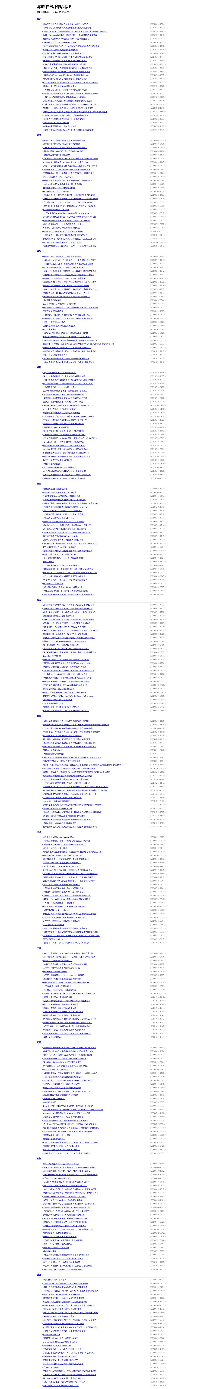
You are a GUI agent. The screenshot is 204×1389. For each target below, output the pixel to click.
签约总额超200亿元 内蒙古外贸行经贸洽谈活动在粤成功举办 (67, 776)
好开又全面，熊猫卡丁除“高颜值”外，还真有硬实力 (64, 119)
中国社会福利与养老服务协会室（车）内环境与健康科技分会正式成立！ (72, 732)
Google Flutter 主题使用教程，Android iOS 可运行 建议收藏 (66, 1113)
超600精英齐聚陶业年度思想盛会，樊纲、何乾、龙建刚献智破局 (69, 768)
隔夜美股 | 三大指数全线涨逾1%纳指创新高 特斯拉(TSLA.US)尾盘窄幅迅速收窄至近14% (78, 344)
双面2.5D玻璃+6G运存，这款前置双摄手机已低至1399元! (66, 453)
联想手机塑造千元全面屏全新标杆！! (58, 460)
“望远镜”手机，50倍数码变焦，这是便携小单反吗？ (64, 151)
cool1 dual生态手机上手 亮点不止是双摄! (59, 409)
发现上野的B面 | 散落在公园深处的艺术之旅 (61, 1386)
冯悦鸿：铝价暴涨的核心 (53, 750)
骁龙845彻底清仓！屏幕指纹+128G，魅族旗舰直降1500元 (66, 859)
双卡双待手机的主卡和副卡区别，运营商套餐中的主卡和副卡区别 (69, 652)
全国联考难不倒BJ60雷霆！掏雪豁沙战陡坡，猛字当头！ (66, 507)
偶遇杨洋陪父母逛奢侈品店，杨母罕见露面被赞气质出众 (66, 286)
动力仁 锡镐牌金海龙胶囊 (53, 754)
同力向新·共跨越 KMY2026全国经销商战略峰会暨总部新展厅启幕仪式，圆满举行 (76, 790)
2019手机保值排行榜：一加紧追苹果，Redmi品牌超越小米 (66, 1208)
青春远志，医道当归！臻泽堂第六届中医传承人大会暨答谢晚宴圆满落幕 (72, 812)
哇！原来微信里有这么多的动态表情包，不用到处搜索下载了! (68, 384)
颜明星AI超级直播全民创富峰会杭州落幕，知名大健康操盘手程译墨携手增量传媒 (76, 725)
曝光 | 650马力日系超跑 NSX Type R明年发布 (61, 536)
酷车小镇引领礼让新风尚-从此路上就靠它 (60, 492)
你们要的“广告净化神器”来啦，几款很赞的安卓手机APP (65, 333)
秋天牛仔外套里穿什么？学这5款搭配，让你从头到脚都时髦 (67, 1266)
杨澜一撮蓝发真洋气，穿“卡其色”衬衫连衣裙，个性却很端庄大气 (69, 612)
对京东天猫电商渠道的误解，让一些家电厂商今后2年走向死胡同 (69, 993)
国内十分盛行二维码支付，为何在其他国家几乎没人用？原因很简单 (70, 308)
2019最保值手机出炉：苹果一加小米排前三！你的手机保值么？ (68, 671)
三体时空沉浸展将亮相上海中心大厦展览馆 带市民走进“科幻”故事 (69, 1375)
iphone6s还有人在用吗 (52, 656)
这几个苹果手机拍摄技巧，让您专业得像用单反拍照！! (65, 376)
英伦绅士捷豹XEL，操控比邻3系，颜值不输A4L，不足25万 (67, 525)
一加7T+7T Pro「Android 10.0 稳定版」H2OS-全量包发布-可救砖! (69, 416)
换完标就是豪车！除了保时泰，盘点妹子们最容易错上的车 (67, 533)
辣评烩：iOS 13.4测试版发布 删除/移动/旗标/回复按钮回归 (66, 899)
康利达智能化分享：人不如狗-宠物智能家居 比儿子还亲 (65, 1121)
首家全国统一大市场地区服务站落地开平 (59, 823)
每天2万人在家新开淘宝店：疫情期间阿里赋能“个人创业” (66, 1182)
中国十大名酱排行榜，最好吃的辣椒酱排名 (60, 1004)
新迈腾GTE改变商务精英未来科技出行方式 (60, 1095)
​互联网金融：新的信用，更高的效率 (57, 700)
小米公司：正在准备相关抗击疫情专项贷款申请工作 (64, 1331)
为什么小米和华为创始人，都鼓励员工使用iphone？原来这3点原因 (70, 1189)
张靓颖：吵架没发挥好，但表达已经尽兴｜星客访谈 (64, 278)
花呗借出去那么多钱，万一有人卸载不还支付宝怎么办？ (66, 649)
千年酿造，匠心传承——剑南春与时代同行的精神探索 (65, 90)
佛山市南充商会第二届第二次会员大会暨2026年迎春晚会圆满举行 (69, 743)
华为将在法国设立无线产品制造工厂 (57, 961)
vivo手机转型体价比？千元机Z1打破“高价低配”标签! (64, 446)
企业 (39, 716)
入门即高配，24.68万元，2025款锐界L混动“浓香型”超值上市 (67, 101)
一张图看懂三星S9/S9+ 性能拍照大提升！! (60, 387)
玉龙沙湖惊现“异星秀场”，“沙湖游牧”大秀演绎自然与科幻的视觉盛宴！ (72, 46)
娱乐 (39, 251)
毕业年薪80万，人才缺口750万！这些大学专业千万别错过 (66, 1153)
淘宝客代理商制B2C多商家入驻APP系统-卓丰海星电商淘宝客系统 (69, 217)
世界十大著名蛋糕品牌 (52, 1037)
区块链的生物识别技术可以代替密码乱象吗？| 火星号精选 (66, 221)
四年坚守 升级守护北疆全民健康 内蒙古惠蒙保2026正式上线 (67, 24)
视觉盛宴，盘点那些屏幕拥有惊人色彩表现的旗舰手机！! (66, 398)
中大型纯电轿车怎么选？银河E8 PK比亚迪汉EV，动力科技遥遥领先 (70, 83)
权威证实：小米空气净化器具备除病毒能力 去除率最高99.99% (68, 1051)
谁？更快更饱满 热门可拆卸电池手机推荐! (60, 467)
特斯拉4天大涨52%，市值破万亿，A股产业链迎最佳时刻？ (67, 348)
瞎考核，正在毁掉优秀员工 (54, 1139)
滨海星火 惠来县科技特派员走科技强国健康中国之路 (64, 816)
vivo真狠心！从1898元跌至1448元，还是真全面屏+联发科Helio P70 (70, 573)
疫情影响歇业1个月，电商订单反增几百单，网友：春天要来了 (68, 569)
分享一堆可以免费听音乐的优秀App (57, 1244)
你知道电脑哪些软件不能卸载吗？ (57, 155)
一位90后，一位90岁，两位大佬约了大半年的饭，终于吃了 (67, 315)
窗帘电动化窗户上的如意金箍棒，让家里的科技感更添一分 (67, 1091)
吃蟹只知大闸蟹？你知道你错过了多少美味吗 (61, 1015)
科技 (39, 367)
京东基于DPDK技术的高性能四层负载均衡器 (61, 1146)
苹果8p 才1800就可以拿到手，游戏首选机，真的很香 (64, 1197)
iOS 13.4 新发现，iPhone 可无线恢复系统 (59, 547)
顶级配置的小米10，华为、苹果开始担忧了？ (61, 1338)
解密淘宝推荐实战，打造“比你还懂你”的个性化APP (64, 224)
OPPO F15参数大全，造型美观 (55, 1070)
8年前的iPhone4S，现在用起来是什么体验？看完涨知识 (65, 1066)
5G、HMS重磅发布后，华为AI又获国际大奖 (61, 645)
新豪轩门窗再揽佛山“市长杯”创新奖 (57, 809)
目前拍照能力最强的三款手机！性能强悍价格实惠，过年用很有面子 (70, 159)
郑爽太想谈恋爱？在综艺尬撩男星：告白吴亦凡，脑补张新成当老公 (70, 289)
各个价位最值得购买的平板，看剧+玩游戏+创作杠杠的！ (66, 1218)
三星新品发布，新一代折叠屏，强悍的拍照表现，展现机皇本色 (68, 173)
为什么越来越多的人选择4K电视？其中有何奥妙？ (63, 184)
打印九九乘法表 (49, 329)
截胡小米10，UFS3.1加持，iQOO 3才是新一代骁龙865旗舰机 (67, 1055)
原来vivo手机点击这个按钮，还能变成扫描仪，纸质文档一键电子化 (70, 874)
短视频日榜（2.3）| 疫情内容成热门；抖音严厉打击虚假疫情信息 (69, 195)
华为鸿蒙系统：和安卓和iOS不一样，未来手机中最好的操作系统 (69, 957)
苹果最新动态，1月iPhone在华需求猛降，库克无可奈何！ (66, 293)
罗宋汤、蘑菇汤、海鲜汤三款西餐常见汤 (59, 1008)
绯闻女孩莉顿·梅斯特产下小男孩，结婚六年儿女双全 (64, 267)
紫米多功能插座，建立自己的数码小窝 (58, 689)
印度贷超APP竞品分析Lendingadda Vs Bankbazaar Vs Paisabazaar (68, 696)
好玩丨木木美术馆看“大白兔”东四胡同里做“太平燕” (64, 1382)
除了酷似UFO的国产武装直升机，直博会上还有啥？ (64, 1378)
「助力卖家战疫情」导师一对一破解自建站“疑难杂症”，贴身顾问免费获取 (73, 1110)
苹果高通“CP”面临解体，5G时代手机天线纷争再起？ (64, 845)
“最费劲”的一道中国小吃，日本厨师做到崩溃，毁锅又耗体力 (67, 1023)
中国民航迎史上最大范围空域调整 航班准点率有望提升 (65, 235)
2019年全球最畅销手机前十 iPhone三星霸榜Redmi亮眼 (65, 1059)
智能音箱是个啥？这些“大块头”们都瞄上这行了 (62, 1349)
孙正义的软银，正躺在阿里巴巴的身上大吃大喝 (62, 855)
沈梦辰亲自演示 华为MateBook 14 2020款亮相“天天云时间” (66, 297)
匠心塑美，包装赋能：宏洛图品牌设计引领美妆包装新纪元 (67, 739)
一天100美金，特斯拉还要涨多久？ (57, 986)
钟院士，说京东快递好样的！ (55, 322)
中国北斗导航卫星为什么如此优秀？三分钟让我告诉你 (65, 1302)
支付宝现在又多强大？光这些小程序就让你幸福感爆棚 (65, 964)
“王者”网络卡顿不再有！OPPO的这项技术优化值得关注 (65, 685)
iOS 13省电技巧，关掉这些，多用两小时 (59, 304)
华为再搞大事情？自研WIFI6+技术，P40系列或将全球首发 (66, 1171)
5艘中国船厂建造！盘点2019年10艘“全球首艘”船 (62, 587)
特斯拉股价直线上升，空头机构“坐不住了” (60, 1360)
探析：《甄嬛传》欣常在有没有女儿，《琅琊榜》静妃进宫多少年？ (70, 271)
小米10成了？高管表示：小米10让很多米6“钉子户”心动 (65, 162)
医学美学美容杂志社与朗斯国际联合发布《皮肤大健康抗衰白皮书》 (70, 827)
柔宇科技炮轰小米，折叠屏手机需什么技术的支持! (63, 431)
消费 (39, 1042)
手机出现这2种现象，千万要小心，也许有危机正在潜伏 (65, 591)
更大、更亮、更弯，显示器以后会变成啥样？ (61, 885)
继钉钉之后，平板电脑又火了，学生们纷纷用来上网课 (65, 1222)
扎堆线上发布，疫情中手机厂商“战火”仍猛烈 (61, 707)
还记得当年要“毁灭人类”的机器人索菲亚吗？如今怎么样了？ (67, 663)
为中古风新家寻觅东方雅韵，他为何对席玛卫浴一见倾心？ (67, 783)
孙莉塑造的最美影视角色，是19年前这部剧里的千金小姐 (66, 359)
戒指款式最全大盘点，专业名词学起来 (58, 616)
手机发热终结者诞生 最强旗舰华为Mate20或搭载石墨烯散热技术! (69, 380)
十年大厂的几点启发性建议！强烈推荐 (58, 903)
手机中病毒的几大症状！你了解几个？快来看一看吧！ (65, 148)
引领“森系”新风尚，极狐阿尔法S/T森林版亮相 (61, 496)
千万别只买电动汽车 (51, 1367)
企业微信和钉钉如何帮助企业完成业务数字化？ (62, 979)
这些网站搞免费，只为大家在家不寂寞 (58, 1316)
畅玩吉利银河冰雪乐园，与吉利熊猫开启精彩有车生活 (65, 79)
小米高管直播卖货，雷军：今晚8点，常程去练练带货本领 (66, 841)
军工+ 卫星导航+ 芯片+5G (53, 939)
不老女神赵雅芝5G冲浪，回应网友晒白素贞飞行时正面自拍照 (68, 264)
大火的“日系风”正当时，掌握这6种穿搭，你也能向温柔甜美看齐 (69, 638)
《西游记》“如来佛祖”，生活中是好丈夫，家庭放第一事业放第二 (69, 260)
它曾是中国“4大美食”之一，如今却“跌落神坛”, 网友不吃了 (66, 1001)
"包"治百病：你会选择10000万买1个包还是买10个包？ (65, 627)
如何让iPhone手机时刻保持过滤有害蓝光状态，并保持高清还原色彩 (70, 1175)
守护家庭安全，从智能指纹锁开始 (57, 1233)
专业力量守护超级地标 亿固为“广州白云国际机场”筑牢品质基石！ (69, 747)
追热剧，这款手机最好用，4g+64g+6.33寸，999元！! (64, 402)
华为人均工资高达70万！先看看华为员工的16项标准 (64, 576)
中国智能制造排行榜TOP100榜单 (56, 210)
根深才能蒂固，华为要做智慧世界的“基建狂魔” (62, 1295)
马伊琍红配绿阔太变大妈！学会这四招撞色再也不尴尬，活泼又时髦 (70, 630)
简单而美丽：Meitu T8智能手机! (56, 427)
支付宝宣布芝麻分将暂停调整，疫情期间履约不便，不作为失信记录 (70, 199)
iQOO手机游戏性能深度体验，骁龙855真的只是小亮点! (65, 391)
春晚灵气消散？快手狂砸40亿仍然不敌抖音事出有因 (64, 140)
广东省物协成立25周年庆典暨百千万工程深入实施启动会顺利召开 (69, 794)
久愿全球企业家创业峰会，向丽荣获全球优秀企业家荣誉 (66, 721)
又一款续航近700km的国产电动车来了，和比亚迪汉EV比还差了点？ (70, 1124)
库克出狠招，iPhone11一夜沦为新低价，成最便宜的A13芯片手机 (69, 1167)
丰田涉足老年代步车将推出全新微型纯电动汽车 (62, 1077)
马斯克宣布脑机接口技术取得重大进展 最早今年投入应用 (66, 1255)
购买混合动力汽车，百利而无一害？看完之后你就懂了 (65, 580)
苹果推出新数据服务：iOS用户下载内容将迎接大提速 (64, 667)
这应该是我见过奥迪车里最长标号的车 (58, 518)
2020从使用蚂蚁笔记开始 (53, 703)
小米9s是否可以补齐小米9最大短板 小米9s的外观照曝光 (65, 1284)
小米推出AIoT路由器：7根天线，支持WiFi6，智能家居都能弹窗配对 (70, 1291)
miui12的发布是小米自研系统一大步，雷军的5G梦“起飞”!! (66, 457)
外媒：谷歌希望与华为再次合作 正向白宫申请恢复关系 (65, 1287)
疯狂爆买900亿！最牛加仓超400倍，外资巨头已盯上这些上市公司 (69, 239)
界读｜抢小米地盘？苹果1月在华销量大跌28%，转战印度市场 (68, 953)
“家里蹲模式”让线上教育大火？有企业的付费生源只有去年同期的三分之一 (73, 852)
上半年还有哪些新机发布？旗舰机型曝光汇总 (61, 968)
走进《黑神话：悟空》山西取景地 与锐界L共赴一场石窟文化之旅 (69, 104)
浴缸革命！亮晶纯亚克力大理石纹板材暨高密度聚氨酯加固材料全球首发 (72, 805)
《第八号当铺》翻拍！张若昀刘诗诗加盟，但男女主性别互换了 (68, 362)
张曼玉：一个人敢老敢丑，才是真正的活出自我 (62, 257)
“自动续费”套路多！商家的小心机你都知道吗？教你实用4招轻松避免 (71, 1128)
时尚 (39, 600)
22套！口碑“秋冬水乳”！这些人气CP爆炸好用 (61, 1262)
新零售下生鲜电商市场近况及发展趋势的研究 (61, 144)
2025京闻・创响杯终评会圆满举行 (57, 801)
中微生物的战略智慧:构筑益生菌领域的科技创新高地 (64, 97)
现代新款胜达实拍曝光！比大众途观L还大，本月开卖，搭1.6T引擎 (70, 544)
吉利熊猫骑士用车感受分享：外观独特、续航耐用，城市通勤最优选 (70, 94)
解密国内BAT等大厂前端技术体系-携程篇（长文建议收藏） (67, 337)
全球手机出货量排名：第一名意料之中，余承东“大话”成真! (67, 475)
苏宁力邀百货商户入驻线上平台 (56, 1248)
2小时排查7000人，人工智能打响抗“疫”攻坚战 (61, 866)
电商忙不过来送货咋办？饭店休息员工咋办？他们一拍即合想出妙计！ (71, 1142)
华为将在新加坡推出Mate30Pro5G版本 (58, 837)
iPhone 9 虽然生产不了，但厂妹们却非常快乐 (61, 1164)
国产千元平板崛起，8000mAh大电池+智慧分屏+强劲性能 (66, 682)
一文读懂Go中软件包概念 (53, 925)
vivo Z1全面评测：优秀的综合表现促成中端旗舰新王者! (65, 449)
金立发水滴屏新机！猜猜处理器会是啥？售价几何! (63, 424)
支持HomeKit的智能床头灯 (54, 1099)
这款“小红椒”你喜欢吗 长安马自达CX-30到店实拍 (63, 540)
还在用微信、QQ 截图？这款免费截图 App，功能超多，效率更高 (69, 206)
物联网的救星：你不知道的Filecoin (57, 1346)
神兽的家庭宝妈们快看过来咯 (55, 489)
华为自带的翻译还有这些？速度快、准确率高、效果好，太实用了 (69, 1320)
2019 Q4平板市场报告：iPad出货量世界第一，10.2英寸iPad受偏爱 (69, 881)
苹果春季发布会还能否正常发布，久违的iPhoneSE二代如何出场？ (69, 1048)
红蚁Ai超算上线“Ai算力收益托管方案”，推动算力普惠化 (66, 39)
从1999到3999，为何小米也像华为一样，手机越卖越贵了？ (67, 1211)
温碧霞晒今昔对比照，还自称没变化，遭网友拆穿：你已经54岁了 (69, 282)
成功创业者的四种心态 (52, 300)
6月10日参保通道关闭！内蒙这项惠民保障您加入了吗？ (65, 64)
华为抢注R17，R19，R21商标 (55, 848)
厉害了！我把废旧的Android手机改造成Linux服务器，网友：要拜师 (70, 166)
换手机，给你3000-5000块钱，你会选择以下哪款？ (63, 1200)
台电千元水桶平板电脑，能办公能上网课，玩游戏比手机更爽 (68, 551)
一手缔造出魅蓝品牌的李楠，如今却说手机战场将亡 (64, 888)
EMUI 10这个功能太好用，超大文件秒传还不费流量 (64, 907)
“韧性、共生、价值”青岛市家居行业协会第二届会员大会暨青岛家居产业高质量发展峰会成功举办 (82, 765)
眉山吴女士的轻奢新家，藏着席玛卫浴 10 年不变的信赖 (65, 779)
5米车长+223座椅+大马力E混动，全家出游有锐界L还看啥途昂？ (69, 108)
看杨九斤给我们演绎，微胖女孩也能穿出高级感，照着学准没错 (68, 620)
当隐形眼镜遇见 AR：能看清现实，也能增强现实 (63, 1240)
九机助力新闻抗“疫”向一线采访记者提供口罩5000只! (64, 478)
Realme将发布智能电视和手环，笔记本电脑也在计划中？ (66, 711)
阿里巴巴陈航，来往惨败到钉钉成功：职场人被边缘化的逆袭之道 (69, 914)
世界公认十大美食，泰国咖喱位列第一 (58, 997)
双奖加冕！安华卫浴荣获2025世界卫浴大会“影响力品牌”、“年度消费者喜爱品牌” (76, 787)
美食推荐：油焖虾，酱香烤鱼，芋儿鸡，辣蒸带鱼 (63, 1012)
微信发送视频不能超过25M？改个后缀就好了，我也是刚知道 (67, 181)
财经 (39, 135)
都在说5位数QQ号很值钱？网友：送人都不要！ (62, 1309)
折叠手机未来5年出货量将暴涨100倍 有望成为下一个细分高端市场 (70, 1327)
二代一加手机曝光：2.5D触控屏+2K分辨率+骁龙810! (64, 435)
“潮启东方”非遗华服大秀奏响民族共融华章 (60, 50)
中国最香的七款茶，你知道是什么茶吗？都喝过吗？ (64, 1030)
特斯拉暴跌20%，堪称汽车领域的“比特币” (60, 1356)
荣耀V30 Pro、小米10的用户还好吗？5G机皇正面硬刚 (64, 641)
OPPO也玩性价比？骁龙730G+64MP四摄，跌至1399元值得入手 (68, 870)
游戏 (39, 832)
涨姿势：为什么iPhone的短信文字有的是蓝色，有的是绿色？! (68, 405)
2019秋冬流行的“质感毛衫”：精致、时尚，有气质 (63, 1259)
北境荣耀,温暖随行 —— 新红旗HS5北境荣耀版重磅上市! (66, 75)
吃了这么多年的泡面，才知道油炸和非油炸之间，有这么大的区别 (69, 1019)
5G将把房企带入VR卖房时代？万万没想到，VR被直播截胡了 (68, 1132)
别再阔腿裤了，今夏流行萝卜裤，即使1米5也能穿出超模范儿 (68, 609)
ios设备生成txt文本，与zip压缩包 (56, 191)
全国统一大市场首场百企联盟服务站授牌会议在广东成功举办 (68, 728)
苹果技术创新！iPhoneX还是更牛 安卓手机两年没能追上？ (66, 170)
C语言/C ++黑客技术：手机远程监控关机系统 (61, 228)
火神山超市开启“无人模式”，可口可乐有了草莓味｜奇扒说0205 (68, 1353)
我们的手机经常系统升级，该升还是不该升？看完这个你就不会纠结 (70, 1313)
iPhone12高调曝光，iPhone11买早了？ (58, 177)
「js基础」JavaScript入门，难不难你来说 (59, 990)
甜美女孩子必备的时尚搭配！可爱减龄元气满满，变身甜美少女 (68, 605)
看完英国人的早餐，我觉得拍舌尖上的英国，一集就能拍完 (67, 1034)
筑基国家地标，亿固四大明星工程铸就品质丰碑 (62, 736)
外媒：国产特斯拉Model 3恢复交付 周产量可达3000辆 (64, 692)
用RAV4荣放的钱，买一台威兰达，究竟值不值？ (62, 511)
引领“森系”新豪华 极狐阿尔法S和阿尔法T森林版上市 (64, 500)
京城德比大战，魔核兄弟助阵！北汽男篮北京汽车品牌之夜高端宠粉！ (71, 503)
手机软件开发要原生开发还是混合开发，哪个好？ (63, 892)
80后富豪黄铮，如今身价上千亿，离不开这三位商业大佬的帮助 (68, 1305)
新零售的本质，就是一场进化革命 (57, 1135)
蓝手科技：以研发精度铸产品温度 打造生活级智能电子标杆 (67, 28)
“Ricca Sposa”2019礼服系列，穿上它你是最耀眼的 (63, 1270)
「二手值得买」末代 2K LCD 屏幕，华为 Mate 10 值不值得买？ (68, 202)
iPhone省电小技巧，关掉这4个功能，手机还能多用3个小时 (66, 983)
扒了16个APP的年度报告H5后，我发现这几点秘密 (63, 1364)
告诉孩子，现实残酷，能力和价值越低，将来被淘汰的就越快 (68, 319)
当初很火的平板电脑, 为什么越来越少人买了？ (62, 1084)
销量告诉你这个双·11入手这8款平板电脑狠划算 (62, 1088)
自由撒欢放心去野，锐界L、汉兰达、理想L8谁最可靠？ (65, 115)
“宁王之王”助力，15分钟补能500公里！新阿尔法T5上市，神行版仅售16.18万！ (75, 32)
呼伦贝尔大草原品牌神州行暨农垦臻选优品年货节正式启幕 (67, 820)
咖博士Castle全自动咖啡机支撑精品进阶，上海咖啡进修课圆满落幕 (70, 35)
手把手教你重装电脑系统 (53, 311)
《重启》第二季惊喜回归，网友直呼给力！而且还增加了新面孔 (68, 275)
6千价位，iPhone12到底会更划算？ (57, 1178)
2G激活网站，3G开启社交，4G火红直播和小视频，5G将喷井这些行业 (71, 936)
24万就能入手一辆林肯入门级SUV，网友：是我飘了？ (65, 514)
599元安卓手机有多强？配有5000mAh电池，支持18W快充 (66, 213)
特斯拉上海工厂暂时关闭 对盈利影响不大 (60, 1237)
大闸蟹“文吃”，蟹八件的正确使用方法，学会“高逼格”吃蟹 (66, 1026)
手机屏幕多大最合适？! (52, 464)
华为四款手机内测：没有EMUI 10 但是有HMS (61, 565)
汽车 (39, 483)
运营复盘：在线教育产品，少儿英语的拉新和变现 (63, 1117)
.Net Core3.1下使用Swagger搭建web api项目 (60, 1342)
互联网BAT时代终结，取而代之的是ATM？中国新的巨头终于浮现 (69, 246)
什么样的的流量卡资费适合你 (55, 972)
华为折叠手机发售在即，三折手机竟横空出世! (61, 413)
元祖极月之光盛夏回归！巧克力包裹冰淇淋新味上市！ (65, 61)
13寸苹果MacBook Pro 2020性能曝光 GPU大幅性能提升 (65, 674)
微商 (39, 1275)
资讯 (39, 19)
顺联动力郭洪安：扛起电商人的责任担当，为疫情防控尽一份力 (68, 1229)
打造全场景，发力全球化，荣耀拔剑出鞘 (59, 554)
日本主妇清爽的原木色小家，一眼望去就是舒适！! (63, 395)
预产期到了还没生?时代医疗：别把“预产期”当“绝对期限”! (66, 72)
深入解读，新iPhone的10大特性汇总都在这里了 (62, 1062)
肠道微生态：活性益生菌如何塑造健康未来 (60, 86)
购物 (39, 1158)
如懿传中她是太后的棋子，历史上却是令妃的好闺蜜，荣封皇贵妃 (69, 351)
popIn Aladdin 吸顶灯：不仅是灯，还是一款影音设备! (64, 471)
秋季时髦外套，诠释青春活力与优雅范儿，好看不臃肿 (65, 634)
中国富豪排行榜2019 (51, 1335)
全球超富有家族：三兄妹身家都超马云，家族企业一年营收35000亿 (70, 1073)
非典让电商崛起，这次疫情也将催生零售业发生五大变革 (66, 660)
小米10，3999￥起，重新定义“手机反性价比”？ (62, 863)
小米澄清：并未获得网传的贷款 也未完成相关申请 (63, 1324)
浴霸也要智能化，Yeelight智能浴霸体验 (59, 188)
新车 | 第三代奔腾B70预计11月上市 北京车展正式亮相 (64, 529)
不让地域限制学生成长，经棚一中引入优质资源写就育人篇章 (68, 57)
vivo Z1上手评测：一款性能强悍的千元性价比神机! (63, 442)
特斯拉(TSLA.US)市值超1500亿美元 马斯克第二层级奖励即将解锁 (69, 1371)
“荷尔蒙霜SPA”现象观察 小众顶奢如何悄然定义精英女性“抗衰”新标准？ (72, 758)
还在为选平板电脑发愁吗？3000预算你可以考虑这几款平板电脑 (68, 595)
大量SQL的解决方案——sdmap (55, 910)
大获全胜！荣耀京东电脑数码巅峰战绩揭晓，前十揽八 (65, 928)
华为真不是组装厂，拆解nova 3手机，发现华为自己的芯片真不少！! (70, 438)
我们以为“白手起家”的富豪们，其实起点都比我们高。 (65, 1186)
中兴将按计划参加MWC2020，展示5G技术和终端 (63, 232)
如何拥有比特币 (49, 1102)
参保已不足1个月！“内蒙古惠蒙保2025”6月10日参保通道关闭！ (68, 68)
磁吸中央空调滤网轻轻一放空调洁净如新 (59, 126)
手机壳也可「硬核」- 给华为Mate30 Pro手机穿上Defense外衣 (67, 678)
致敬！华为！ (48, 562)
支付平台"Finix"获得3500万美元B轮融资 (59, 326)
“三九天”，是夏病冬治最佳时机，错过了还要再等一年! (65, 420)
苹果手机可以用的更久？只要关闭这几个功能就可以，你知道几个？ (70, 1193)
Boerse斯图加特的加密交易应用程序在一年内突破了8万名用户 (68, 1106)
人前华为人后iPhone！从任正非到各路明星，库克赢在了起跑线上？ (70, 340)
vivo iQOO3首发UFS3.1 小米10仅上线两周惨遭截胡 (63, 558)
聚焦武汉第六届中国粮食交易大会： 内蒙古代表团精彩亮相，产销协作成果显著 (75, 112)
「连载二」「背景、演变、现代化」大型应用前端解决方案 (67, 896)
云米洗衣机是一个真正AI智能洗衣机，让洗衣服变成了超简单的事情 (70, 932)
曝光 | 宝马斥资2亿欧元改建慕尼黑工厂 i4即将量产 (63, 522)
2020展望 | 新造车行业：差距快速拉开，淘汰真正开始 (65, 917)
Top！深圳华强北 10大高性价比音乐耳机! (59, 373)
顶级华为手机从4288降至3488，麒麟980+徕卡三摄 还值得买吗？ (69, 877)
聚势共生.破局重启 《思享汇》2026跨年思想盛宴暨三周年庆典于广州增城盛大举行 (76, 772)
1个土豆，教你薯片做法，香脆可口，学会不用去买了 (64, 1226)
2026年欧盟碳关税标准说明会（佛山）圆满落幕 (62, 798)
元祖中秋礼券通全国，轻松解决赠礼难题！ (60, 42)
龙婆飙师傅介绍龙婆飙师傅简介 (56, 123)
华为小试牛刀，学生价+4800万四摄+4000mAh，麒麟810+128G (68, 1080)
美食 (39, 948)
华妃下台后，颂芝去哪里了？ (55, 355)
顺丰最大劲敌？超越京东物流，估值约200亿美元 (62, 242)
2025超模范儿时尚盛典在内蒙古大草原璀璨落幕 (62, 53)
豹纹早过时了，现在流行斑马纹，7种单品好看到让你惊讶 (66, 623)
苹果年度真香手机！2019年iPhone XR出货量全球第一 (64, 1298)
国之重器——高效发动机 (53, 584)
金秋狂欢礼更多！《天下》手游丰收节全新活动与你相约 (66, 943)
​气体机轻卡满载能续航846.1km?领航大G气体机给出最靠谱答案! (68, 130)
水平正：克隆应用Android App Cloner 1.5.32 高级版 (63, 975)
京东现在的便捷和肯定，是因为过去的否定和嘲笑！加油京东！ (68, 1204)
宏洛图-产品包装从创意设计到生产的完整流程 (61, 761)
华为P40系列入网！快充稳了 (54, 1280)
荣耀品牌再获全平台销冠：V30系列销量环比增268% (64, 1215)
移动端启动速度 (49, 1251)
